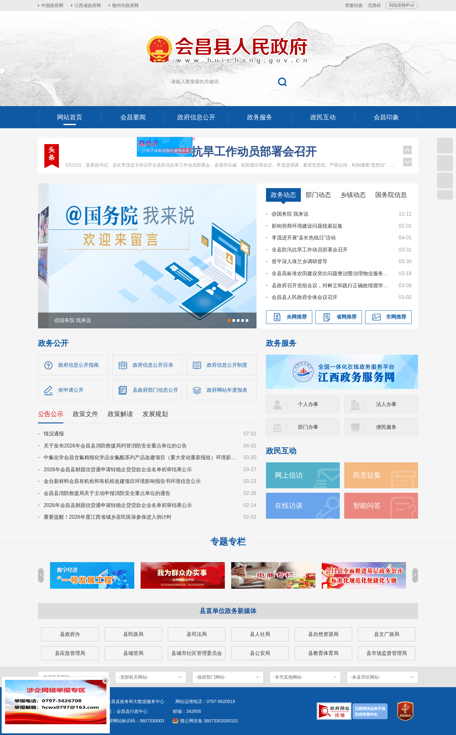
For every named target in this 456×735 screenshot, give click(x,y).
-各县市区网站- (365, 677)
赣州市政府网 (125, 5)
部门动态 (318, 194)
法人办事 (386, 404)
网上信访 (289, 475)
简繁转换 (354, 5)
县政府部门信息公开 (155, 390)
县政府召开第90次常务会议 (231, 164)
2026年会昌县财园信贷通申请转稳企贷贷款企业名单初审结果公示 (118, 469)
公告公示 (50, 413)
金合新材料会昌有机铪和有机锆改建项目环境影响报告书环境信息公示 (122, 481)
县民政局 (133, 634)
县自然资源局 (323, 634)
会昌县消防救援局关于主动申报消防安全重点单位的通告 (107, 493)
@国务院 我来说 (290, 214)
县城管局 (133, 653)
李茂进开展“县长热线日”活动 (304, 237)
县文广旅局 (386, 634)
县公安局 (260, 653)
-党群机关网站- (133, 677)
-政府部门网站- (210, 677)
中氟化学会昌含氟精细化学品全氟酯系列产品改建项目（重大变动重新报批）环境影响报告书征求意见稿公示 (141, 457)
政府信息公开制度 (227, 365)
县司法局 (197, 634)
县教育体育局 (323, 653)
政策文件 (85, 413)
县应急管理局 (70, 653)
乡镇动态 (353, 194)
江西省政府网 (87, 5)
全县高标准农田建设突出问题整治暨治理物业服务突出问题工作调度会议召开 (332, 273)
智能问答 (367, 506)
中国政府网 (52, 5)
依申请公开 (71, 390)
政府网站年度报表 (227, 390)
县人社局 (260, 634)
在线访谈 (289, 506)
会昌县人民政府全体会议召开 (305, 297)
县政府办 (70, 634)
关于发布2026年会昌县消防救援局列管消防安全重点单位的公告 (115, 445)
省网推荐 (346, 317)
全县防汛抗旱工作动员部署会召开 (310, 249)
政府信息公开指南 (78, 365)
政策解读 (120, 413)
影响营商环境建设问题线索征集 (307, 226)
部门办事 (308, 427)
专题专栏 (228, 542)
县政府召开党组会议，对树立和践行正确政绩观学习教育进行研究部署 (332, 285)
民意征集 (367, 475)
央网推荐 (297, 317)
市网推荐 (396, 317)
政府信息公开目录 (153, 365)
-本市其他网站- (288, 677)
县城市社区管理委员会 (196, 653)
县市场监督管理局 (386, 653)
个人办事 (308, 404)
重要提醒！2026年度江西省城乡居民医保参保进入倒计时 (108, 517)
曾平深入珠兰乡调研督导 (299, 261)
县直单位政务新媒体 (228, 610)
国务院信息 (391, 194)
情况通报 (54, 433)
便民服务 (386, 427)
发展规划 (155, 413)
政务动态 (283, 194)
